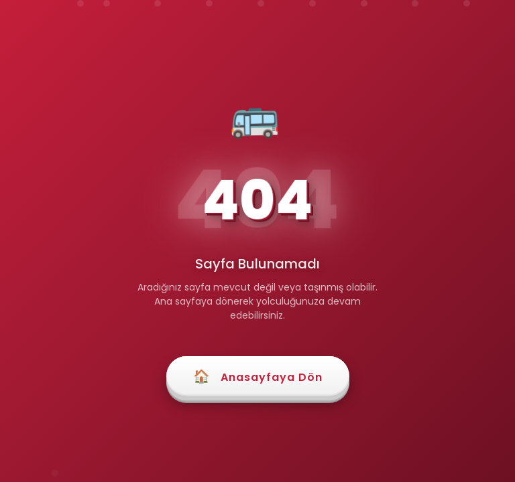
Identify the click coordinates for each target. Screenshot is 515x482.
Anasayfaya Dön (258, 376)
